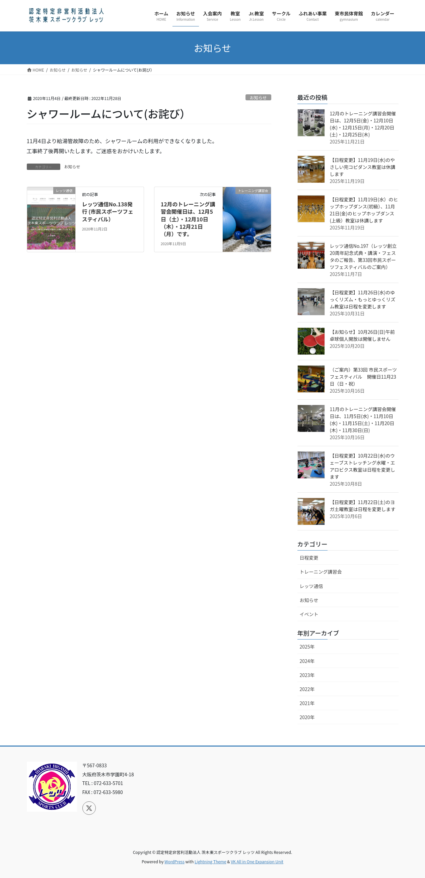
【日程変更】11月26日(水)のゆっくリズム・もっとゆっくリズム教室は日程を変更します (363, 299)
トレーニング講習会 (321, 571)
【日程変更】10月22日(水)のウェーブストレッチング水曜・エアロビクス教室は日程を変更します (363, 466)
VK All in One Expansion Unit (257, 861)
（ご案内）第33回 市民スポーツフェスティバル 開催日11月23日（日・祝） (363, 376)
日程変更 (309, 557)
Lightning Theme (210, 861)
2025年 (307, 646)
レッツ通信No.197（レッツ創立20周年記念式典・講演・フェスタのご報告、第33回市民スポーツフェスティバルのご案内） (363, 256)
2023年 (307, 675)
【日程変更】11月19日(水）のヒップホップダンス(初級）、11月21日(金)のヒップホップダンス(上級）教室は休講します (364, 210)
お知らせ (258, 97)
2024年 (307, 661)
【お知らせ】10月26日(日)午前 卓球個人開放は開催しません (362, 335)
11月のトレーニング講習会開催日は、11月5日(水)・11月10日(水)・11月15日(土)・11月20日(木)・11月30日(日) (363, 419)
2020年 (307, 717)
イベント (309, 614)
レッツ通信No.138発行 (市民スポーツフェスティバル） (107, 211)
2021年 (307, 703)
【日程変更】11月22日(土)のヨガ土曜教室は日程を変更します (363, 505)
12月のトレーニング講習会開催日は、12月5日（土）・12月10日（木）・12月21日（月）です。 (188, 219)
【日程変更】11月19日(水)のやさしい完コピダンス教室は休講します (363, 167)
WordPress (174, 861)
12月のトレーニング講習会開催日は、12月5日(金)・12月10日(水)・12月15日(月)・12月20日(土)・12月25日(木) (363, 124)
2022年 (307, 689)
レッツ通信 (311, 586)
